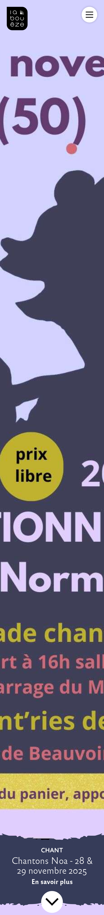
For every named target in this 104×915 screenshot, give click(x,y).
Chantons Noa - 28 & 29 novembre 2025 (52, 866)
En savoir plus (52, 882)
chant (52, 850)
